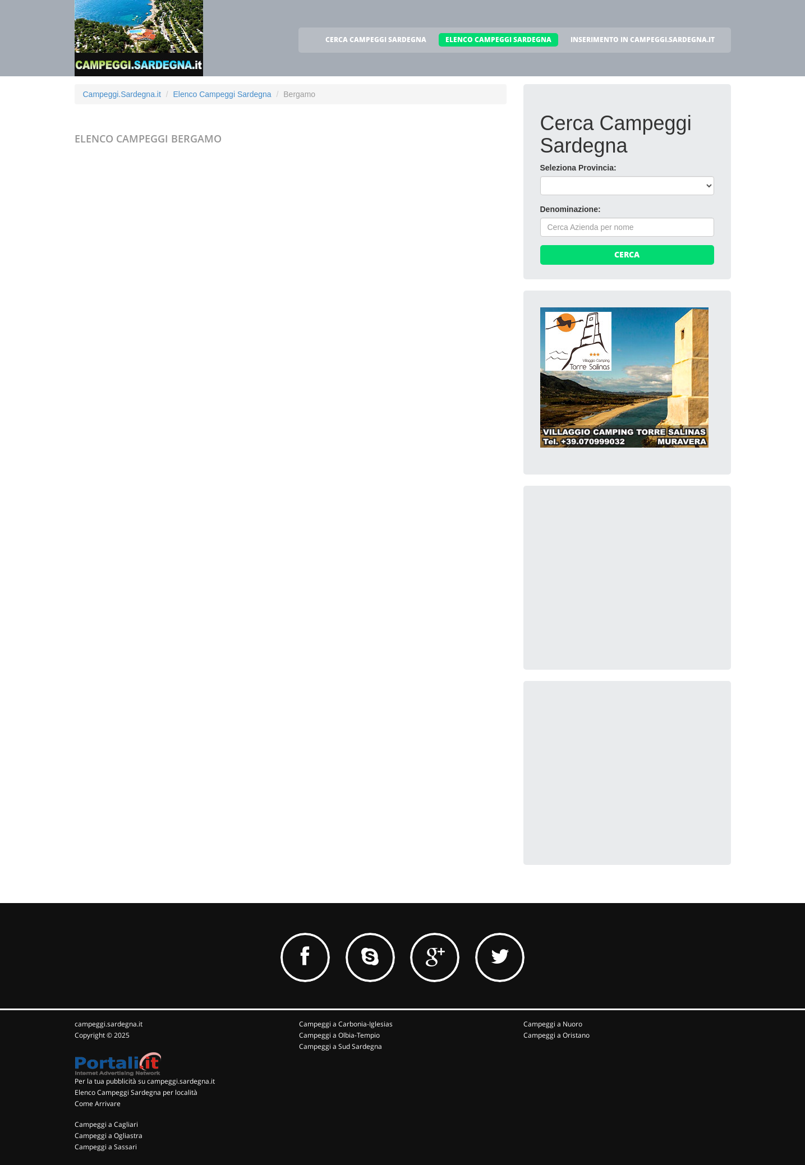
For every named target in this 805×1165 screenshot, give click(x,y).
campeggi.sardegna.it (108, 1024)
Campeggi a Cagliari (106, 1124)
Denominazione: (570, 209)
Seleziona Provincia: (578, 167)
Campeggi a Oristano (556, 1035)
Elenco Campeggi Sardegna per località (136, 1092)
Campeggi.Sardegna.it (122, 94)
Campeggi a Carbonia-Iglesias (346, 1024)
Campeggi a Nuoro (552, 1024)
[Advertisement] (624, 573)
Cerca (627, 254)
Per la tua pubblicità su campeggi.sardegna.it (145, 1081)
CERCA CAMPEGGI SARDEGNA (375, 39)
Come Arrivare (98, 1103)
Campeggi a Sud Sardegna (340, 1046)
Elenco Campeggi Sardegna (222, 94)
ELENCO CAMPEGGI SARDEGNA (498, 39)
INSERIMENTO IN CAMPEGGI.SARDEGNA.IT (643, 39)
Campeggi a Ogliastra (108, 1135)
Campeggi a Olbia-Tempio (339, 1035)
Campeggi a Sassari (106, 1147)
